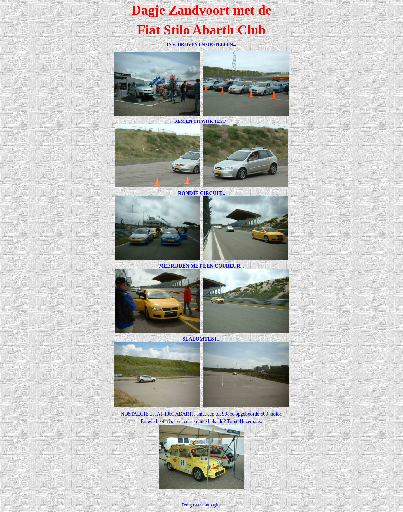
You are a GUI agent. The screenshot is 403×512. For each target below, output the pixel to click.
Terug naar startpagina (202, 504)
